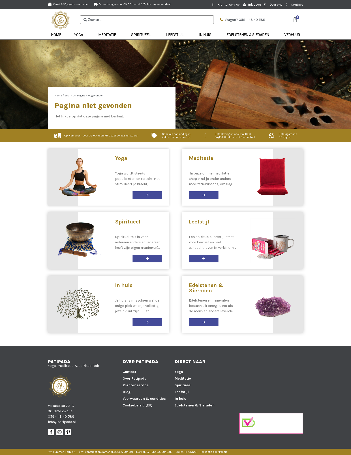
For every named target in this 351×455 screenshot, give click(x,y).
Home (56, 35)
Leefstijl (176, 35)
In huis (206, 35)
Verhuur (292, 35)
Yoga (79, 35)
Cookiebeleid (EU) (137, 405)
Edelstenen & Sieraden (249, 35)
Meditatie (108, 35)
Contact (129, 372)
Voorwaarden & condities (144, 398)
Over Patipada (134, 378)
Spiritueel (142, 35)
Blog (127, 392)
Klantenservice (136, 385)
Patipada (59, 361)
